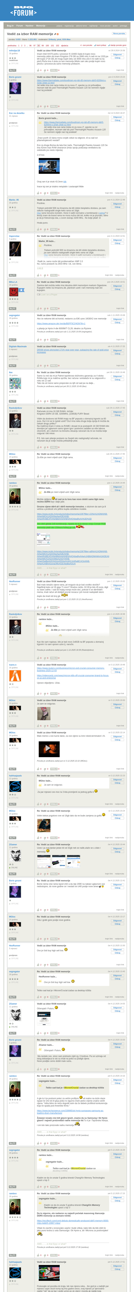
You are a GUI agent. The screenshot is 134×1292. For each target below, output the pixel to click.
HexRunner (15, 581)
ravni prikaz (101, 45)
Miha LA (13, 282)
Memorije (41, 26)
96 (30, 45)
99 (43, 45)
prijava (59, 26)
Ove (39, 213)
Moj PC (13, 70)
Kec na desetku (17, 113)
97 (35, 45)
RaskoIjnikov (16, 408)
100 (47, 45)
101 (52, 45)
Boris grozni (15, 77)
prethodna (12, 45)
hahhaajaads (15, 775)
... (27, 45)
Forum (19, 26)
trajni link (120, 70)
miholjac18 (14, 50)
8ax (11, 372)
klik (64, 181)
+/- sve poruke (86, 45)
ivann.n (13, 665)
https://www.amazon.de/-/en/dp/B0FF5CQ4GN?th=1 (61, 323)
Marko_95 (14, 200)
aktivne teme (81, 26)
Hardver (30, 26)
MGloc (12, 454)
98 (39, 45)
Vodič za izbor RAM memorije (51, 50)
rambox (13, 483)
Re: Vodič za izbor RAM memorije (53, 113)
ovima (102, 213)
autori (115, 26)
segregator (14, 315)
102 (57, 45)
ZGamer (13, 844)
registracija (69, 26)
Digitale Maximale (18, 346)
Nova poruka (119, 33)
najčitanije (93, 26)
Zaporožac (14, 236)
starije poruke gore (118, 45)
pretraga (123, 26)
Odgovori (117, 54)
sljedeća (64, 45)
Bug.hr (10, 26)
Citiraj (117, 58)
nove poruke (105, 26)
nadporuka (119, 193)
